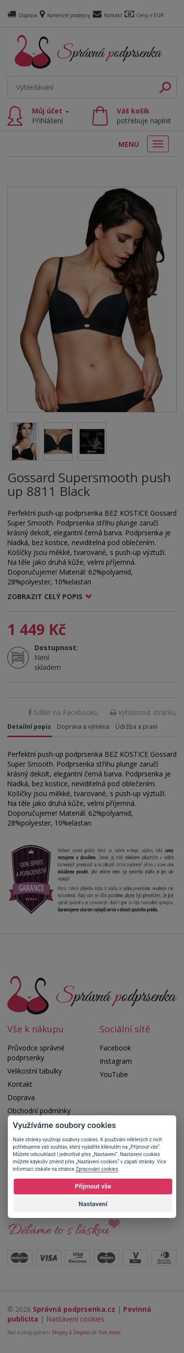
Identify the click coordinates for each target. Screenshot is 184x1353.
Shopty (60, 1332)
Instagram (116, 1061)
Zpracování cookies (97, 1169)
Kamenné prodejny (65, 15)
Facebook (115, 1047)
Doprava (22, 15)
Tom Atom (109, 1332)
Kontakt (107, 15)
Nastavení (93, 1204)
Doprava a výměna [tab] (83, 726)
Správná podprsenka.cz (74, 1309)
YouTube (114, 1074)
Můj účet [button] (50, 115)
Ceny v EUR (144, 15)
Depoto (82, 1332)
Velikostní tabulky (34, 1071)
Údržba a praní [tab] (136, 726)
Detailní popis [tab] (29, 726)
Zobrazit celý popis (44, 596)
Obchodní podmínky (39, 1110)
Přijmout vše (93, 1186)
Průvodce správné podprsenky (36, 1052)
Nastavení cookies (75, 1319)
